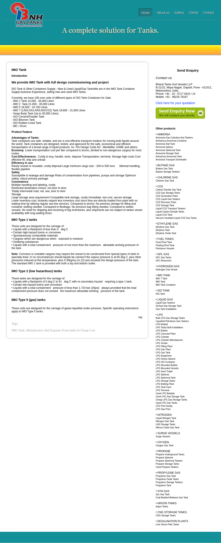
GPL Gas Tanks (163, 257)
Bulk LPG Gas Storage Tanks (170, 318)
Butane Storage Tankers (168, 172)
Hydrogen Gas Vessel (166, 269)
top (140, 317)
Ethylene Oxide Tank (166, 233)
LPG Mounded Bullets (166, 365)
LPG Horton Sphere (165, 359)
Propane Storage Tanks (167, 464)
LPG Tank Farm (163, 387)
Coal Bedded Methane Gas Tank (172, 497)
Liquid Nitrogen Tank (166, 418)
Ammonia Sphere (164, 147)
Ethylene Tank (163, 230)
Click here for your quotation (175, 103)
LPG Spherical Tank (165, 378)
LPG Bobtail (162, 324)
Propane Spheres (164, 457)
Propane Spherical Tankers (169, 461)
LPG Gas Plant (163, 349)
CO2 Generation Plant (167, 196)
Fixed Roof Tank (164, 242)
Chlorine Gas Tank (165, 181)
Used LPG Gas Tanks (166, 403)
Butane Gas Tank (164, 168)
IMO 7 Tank (161, 278)
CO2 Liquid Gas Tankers (168, 199)
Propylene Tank (163, 485)
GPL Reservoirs (163, 260)
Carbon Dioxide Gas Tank (168, 189)
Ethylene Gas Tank (165, 227)
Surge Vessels (163, 436)
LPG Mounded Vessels (167, 368)
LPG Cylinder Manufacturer (169, 340)
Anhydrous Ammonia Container (171, 141)
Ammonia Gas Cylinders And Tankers (174, 137)
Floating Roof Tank (165, 245)
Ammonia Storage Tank (167, 153)
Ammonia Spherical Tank (168, 150)
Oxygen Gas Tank (164, 445)
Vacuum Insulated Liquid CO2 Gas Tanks (176, 218)
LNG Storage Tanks (165, 424)
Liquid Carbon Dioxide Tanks (170, 211)
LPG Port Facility (164, 406)
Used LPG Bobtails (165, 393)
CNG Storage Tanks (166, 515)
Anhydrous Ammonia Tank (169, 156)
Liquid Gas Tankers (165, 303)
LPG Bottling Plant (165, 384)
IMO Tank (160, 281)
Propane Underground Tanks (170, 454)
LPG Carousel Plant (165, 334)
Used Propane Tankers (167, 467)
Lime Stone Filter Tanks (167, 524)
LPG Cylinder (162, 337)
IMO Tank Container (166, 285)
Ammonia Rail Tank (165, 144)
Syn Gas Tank (163, 494)
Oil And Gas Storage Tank (168, 306)
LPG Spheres (162, 374)
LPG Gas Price (163, 409)
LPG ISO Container (165, 362)
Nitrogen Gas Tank (165, 421)
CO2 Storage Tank (165, 205)
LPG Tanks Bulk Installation (169, 327)
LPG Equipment (164, 356)
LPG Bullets (162, 330)
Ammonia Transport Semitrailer (171, 159)
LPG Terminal (162, 390)
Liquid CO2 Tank (164, 215)
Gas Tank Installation (166, 309)
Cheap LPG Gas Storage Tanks (171, 399)
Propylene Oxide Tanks (167, 479)
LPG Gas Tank (163, 352)
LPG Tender (162, 343)
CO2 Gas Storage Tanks (168, 193)
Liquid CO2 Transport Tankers (171, 208)
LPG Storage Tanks (165, 381)
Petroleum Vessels (165, 248)
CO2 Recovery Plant (166, 202)
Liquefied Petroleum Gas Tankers (172, 321)
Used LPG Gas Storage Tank (170, 396)
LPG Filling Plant (164, 346)
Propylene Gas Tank (166, 476)
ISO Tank (160, 294)
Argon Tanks (162, 506)
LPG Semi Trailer (164, 371)
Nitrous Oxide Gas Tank (167, 427)
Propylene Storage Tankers (169, 482)
